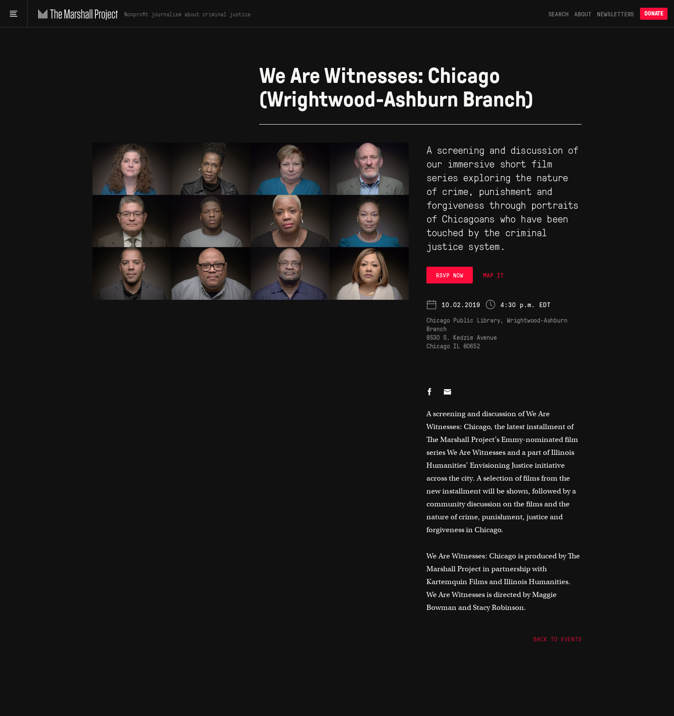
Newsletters (615, 14)
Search (558, 14)
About (582, 14)
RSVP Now (449, 275)
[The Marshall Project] (76, 13)
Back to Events (557, 639)
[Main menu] (13, 13)
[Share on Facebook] (429, 392)
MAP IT (493, 275)
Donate (653, 13)
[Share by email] (447, 392)
